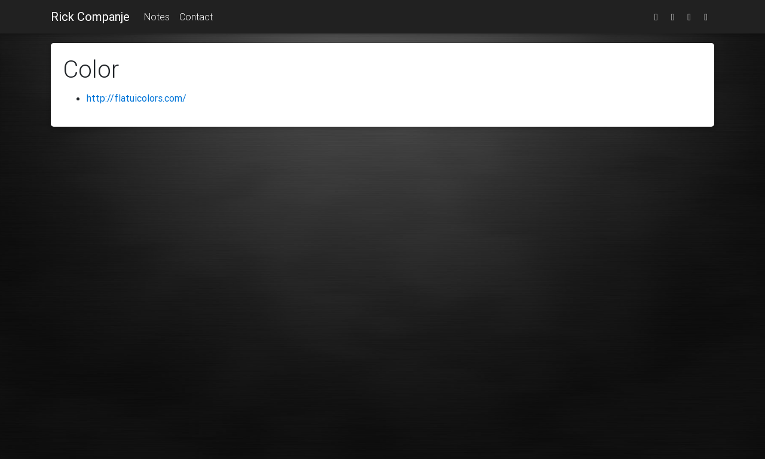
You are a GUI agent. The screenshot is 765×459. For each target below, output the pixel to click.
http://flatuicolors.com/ (136, 98)
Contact (196, 17)
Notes (157, 17)
